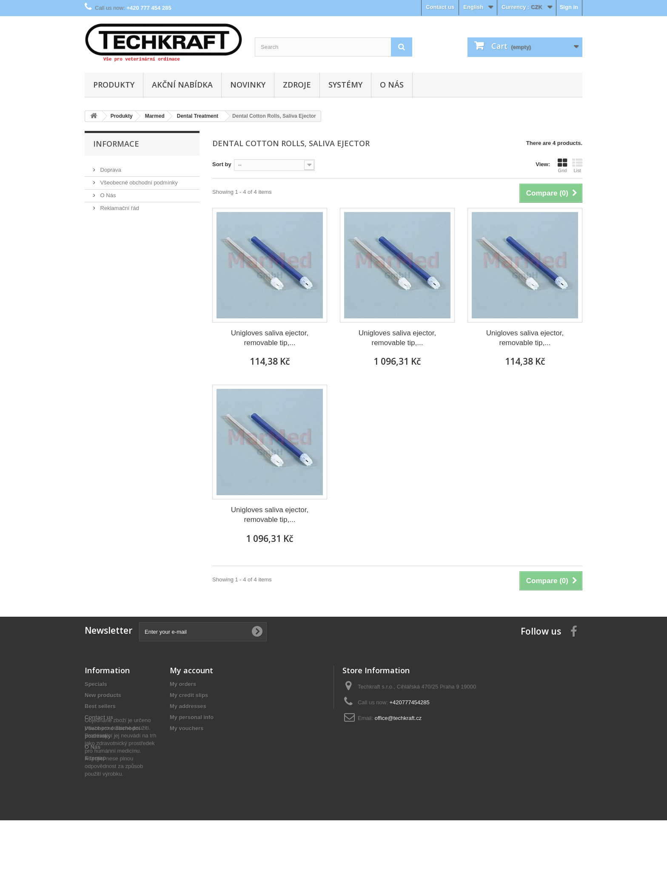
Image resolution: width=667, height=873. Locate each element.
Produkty (113, 84)
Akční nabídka (182, 84)
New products (103, 695)
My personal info (192, 717)
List (577, 165)
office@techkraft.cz (398, 718)
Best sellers (100, 706)
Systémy (345, 84)
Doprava (110, 166)
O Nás (392, 84)
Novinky (247, 84)
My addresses (188, 706)
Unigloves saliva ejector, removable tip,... (269, 338)
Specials (96, 684)
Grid (562, 165)
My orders (183, 684)
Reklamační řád (119, 204)
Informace (116, 144)
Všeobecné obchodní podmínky (138, 179)
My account (191, 670)
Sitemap (95, 758)
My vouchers (186, 728)
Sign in (569, 7)
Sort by (221, 164)
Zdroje (297, 84)
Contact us (440, 7)
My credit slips (189, 695)
